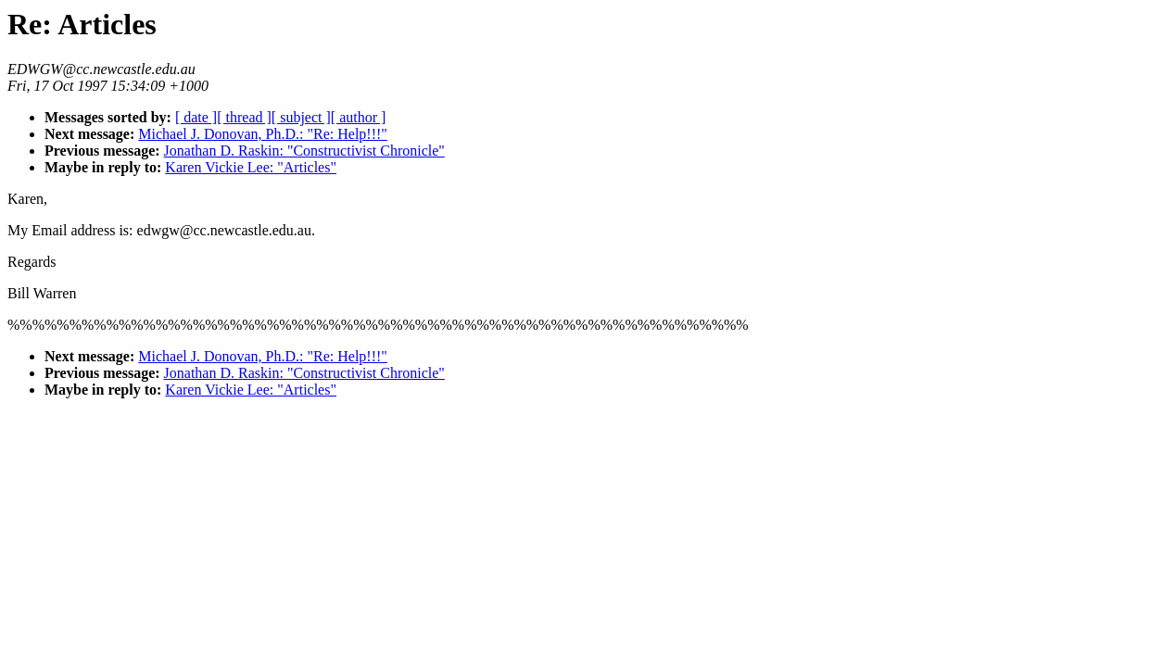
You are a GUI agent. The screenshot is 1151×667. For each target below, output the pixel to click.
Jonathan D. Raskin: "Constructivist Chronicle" (304, 150)
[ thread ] (244, 117)
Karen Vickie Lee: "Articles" (250, 167)
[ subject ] (301, 117)
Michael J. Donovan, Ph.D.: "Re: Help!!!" (262, 134)
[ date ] (196, 117)
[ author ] (358, 117)
